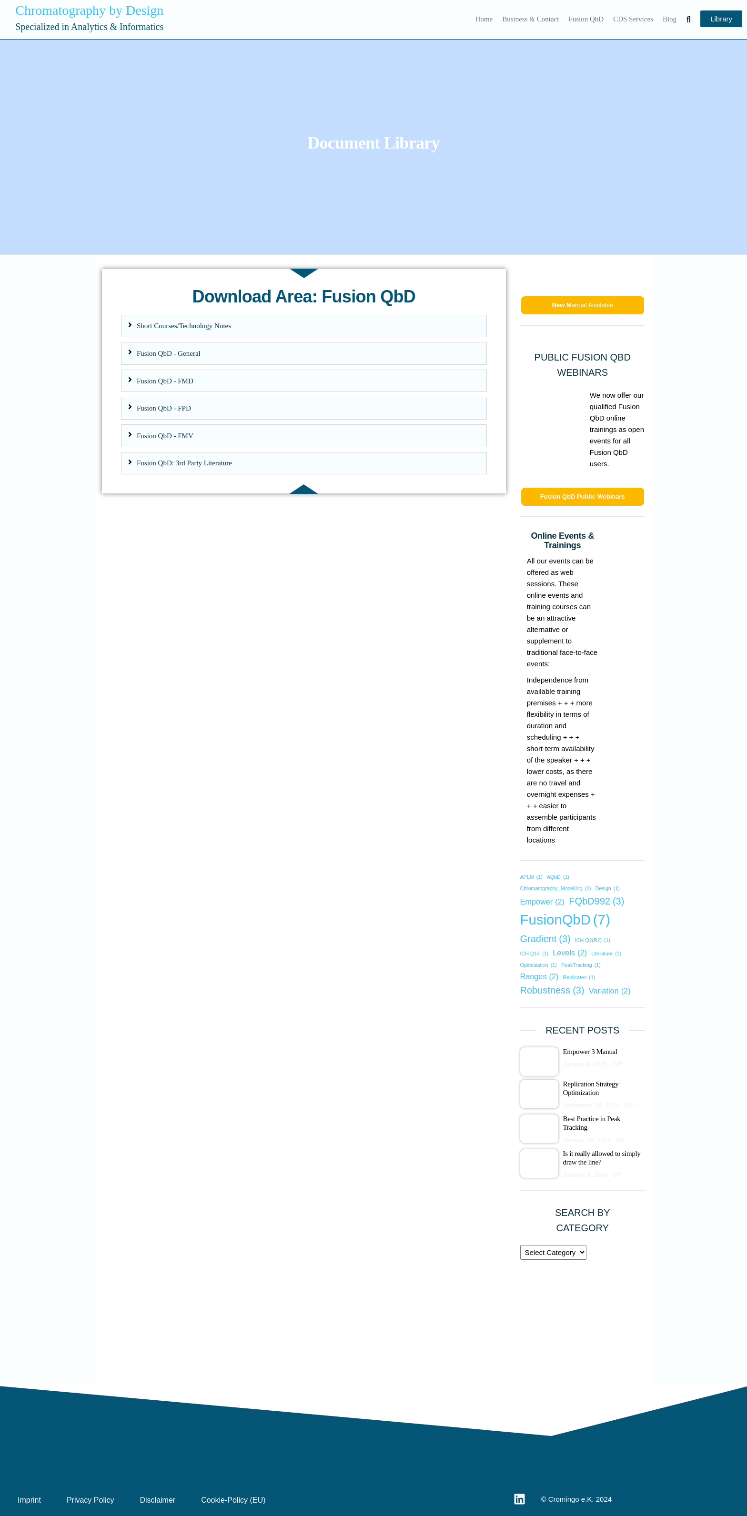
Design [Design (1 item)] (608, 888)
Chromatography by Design (89, 10)
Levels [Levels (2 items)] (570, 952)
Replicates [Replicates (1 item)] (579, 978)
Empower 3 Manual (590, 1051)
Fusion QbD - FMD (165, 381)
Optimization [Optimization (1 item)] (538, 965)
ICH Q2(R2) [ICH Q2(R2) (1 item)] (592, 940)
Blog (669, 19)
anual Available (582, 305)
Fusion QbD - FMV (165, 436)
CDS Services (633, 19)
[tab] (303, 326)
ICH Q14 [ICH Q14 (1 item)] (534, 954)
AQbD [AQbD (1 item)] (558, 877)
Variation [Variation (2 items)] (610, 990)
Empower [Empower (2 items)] (542, 901)
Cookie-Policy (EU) (233, 1500)
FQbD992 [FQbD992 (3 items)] (596, 901)
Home (484, 19)
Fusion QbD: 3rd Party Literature (184, 463)
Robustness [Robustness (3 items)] (552, 990)
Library (721, 19)
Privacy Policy (90, 1500)
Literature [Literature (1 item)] (606, 954)
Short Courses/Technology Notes (184, 326)
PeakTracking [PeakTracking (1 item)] (581, 965)
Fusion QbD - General (169, 353)
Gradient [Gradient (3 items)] (545, 938)
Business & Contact (530, 19)
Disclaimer (157, 1500)
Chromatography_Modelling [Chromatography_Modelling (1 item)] (555, 888)
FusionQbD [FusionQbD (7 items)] (565, 920)
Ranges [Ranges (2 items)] (539, 976)
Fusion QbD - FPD (164, 408)
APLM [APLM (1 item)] (531, 877)
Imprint (29, 1500)
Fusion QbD (586, 19)
